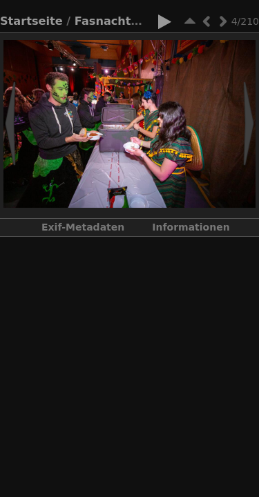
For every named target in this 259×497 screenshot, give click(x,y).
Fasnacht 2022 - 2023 (142, 21)
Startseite (31, 21)
